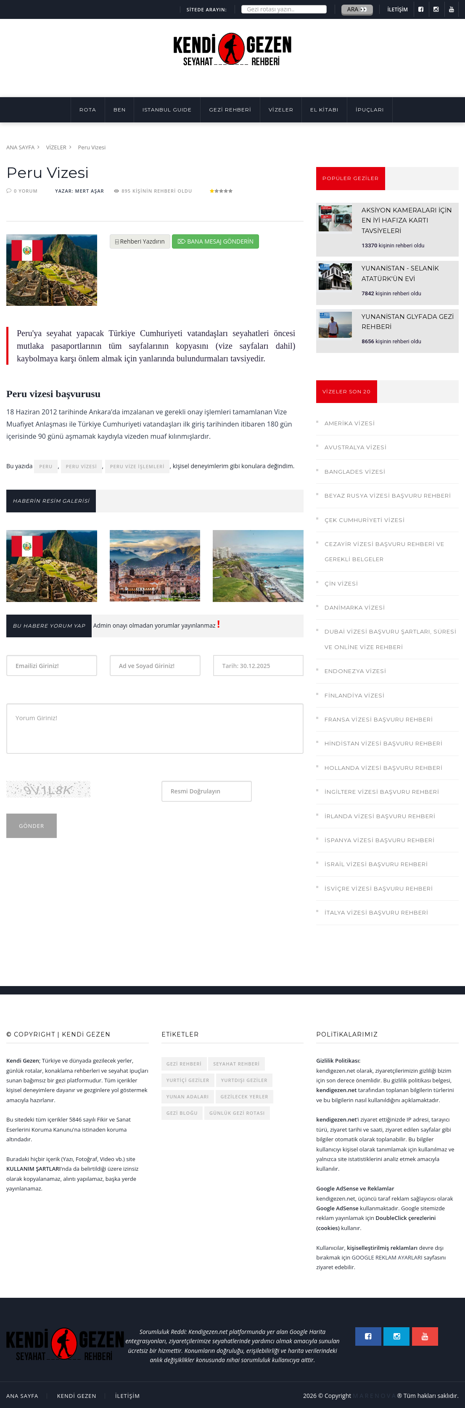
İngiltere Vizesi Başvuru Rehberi (382, 790)
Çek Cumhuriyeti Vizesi (365, 517)
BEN (120, 109)
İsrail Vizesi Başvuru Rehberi (376, 862)
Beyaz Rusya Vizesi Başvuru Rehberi (388, 494)
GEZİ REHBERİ (230, 109)
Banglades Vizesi (355, 469)
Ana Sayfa (20, 147)
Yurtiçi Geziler (187, 1078)
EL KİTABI (324, 109)
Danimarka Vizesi (355, 605)
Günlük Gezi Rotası (237, 1111)
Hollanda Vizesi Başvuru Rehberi (384, 765)
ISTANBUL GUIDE (167, 109)
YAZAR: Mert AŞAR (79, 191)
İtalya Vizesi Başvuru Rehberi (376, 910)
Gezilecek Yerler (245, 1095)
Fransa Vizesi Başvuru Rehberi (379, 717)
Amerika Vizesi (350, 421)
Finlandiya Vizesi (355, 693)
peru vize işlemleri (137, 466)
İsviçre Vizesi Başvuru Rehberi (379, 886)
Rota (87, 109)
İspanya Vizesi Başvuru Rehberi (380, 838)
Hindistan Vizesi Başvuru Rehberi (384, 741)
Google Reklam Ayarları (387, 1256)
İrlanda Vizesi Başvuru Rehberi (380, 814)
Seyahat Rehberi (236, 1062)
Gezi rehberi (184, 1062)
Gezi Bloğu (182, 1111)
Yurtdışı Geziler (244, 1078)
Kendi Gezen (77, 1394)
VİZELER (281, 109)
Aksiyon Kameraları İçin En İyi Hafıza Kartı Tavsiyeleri (407, 220)
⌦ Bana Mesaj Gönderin (215, 241)
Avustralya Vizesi (356, 445)
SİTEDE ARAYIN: (207, 9)
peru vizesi (81, 466)
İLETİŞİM (397, 9)
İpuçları (370, 109)
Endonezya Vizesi (355, 669)
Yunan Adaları (187, 1095)
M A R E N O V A (374, 1394)
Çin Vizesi (341, 581)
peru (46, 466)
